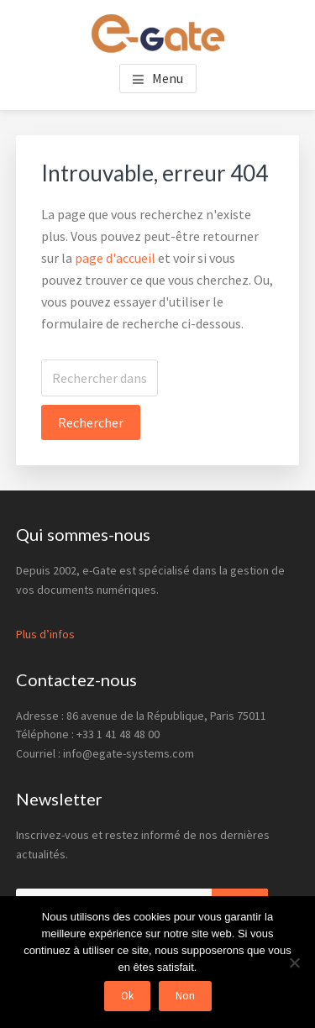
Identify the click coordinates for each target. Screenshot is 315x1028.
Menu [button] (167, 78)
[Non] (294, 962)
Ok (127, 996)
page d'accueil (115, 257)
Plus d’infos (45, 634)
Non (185, 996)
